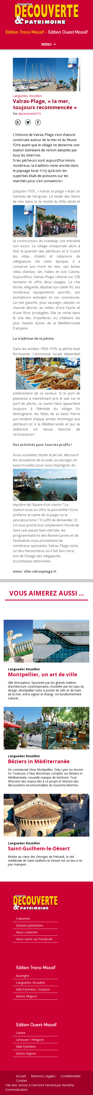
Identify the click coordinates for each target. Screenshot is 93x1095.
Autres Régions (26, 996)
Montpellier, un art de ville (42, 674)
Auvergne (22, 976)
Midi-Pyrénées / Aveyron (33, 989)
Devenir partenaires (29, 925)
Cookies (21, 1081)
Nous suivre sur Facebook (34, 939)
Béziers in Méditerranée (39, 761)
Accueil (21, 1076)
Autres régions (26, 1053)
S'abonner (23, 918)
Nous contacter (27, 932)
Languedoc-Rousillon (30, 982)
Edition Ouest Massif (68, 32)
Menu (46, 44)
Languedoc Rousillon (27, 96)
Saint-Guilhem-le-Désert (39, 848)
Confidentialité (71, 1076)
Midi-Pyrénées (26, 1046)
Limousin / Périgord (29, 1040)
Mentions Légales (43, 1076)
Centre (20, 1033)
